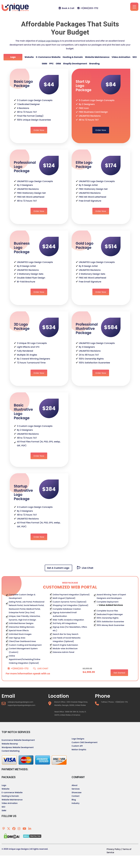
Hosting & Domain (10, 796)
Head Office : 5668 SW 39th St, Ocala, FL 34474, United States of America (70, 713)
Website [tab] (29, 57)
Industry (75, 803)
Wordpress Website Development (18, 747)
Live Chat (85, 568)
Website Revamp (10, 743)
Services (76, 788)
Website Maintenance (12, 799)
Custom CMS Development (84, 742)
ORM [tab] (58, 63)
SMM (4, 810)
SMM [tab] (44, 63)
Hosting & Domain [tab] (73, 57)
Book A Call (66, 8)
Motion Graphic (79, 749)
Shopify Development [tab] (75, 63)
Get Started (119, 672)
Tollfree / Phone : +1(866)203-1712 (114, 702)
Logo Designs (78, 738)
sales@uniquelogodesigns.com (20, 702)
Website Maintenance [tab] (97, 57)
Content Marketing (11, 751)
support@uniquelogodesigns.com (21, 705)
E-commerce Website (12, 792)
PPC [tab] (51, 63)
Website (5, 788)
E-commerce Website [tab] (48, 57)
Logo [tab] (13, 57)
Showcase (76, 792)
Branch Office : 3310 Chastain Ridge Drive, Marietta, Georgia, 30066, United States (71, 703)
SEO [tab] (135, 57)
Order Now (39, 130)
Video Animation (10, 803)
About (74, 785)
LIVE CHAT (40, 668)
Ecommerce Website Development (18, 740)
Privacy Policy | (114, 849)
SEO (3, 806)
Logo (4, 785)
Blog (74, 799)
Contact (75, 796)
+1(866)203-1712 (87, 8)
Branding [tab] (94, 63)
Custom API (77, 746)
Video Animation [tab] (121, 57)
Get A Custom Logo (58, 568)
